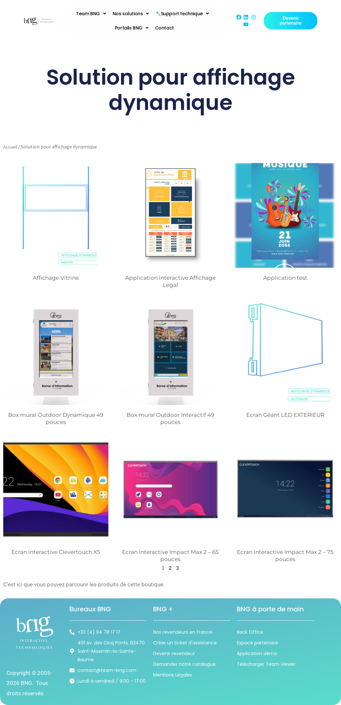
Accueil (11, 147)
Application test (285, 278)
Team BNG (91, 13)
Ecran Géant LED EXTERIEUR (285, 415)
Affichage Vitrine (56, 278)
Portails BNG (132, 28)
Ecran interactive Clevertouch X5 (55, 552)
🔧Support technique (182, 13)
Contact (164, 28)
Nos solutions (131, 13)
